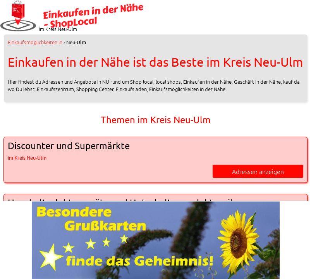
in (35, 42)
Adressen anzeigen (258, 171)
